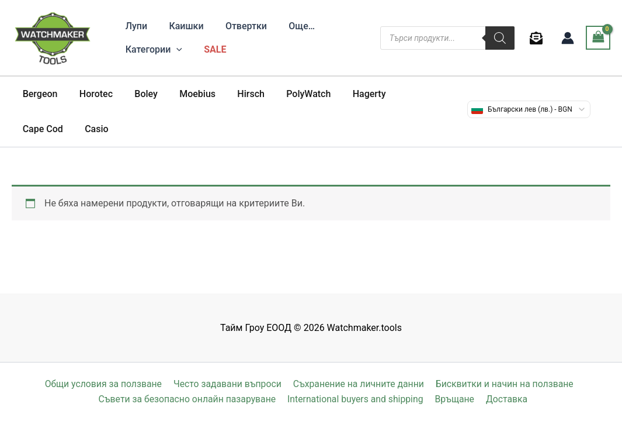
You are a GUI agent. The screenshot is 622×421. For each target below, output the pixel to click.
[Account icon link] (567, 38)
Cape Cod (404, 93)
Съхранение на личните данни (358, 383)
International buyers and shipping (357, 399)
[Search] (500, 38)
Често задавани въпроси (227, 383)
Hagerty (349, 93)
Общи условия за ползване (103, 383)
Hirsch (237, 93)
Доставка (506, 399)
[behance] (538, 38)
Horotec (91, 93)
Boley (138, 93)
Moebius (187, 93)
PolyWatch (291, 93)
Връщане (456, 399)
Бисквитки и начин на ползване (503, 383)
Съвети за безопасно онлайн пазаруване (189, 399)
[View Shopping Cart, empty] (598, 38)
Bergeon (38, 93)
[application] (175, 49)
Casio (32, 128)
